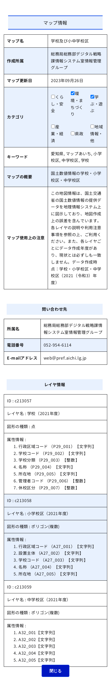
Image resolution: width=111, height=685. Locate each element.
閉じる (55, 671)
